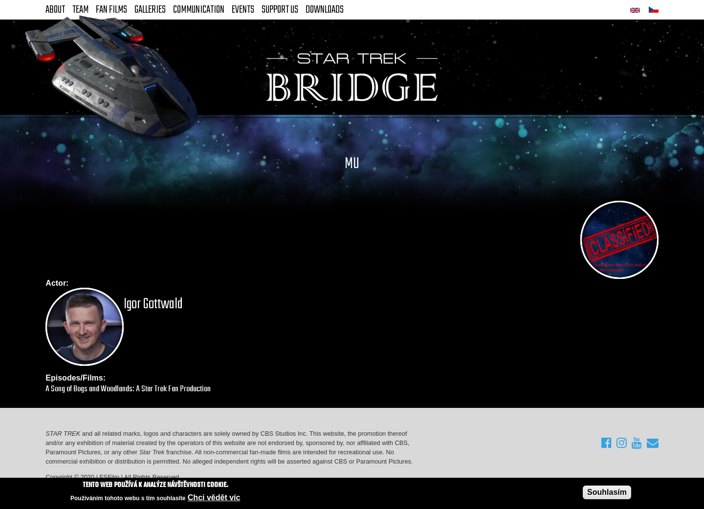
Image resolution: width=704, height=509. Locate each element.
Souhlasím (607, 492)
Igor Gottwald (153, 304)
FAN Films (111, 9)
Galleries (150, 9)
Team (80, 9)
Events (243, 9)
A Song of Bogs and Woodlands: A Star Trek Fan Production (128, 389)
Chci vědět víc (214, 497)
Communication (198, 9)
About (55, 9)
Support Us (280, 9)
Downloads (325, 9)
